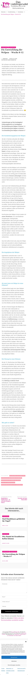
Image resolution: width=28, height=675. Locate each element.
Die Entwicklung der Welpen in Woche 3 (13, 128)
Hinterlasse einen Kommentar (8, 60)
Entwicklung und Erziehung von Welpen (12, 477)
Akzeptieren (14, 657)
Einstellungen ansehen (14, 665)
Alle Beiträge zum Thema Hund (17, 475)
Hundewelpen (12, 47)
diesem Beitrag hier (18, 411)
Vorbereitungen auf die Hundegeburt (12, 122)
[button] (26, 641)
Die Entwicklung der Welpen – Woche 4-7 (13, 555)
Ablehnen (14, 661)
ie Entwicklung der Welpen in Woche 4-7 (14, 130)
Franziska (5, 58)
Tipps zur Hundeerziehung (8, 482)
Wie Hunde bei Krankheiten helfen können (13, 537)
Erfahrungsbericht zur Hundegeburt (12, 124)
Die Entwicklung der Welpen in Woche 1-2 (13, 126)
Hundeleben (4, 47)
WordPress (16, 634)
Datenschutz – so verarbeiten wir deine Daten (10, 670)
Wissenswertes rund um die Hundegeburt (12, 484)
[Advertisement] (13, 30)
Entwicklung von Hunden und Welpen (11, 480)
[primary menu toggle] (1, 5)
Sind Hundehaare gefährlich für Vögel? (13, 520)
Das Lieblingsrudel (19, 3)
